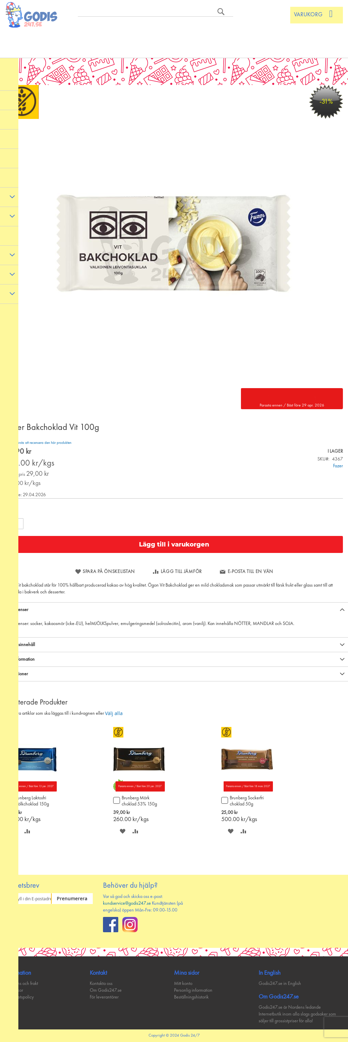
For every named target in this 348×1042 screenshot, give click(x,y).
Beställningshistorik (191, 997)
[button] (27, 831)
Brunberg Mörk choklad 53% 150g (139, 801)
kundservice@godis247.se (127, 903)
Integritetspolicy (19, 997)
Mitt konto (183, 983)
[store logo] (32, 15)
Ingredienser (16, 609)
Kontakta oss (101, 983)
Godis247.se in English (280, 983)
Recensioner (16, 674)
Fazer (338, 466)
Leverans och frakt (21, 983)
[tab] (174, 609)
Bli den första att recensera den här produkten (38, 443)
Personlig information (193, 990)
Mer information (20, 659)
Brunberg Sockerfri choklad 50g (247, 801)
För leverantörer (104, 997)
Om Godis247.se (106, 990)
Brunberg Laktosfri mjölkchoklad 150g (31, 801)
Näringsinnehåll (20, 644)
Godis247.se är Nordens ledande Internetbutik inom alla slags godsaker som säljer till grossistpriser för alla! (297, 1014)
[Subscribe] (72, 898)
